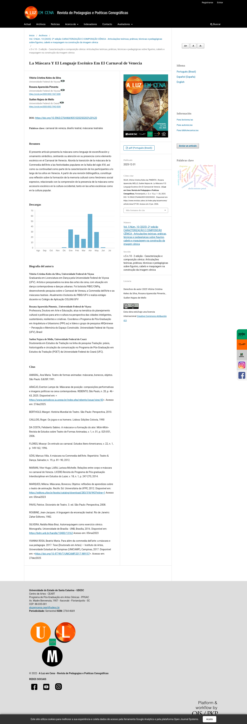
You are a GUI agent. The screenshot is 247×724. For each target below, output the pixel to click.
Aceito (209, 719)
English (180, 82)
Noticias (55, 24)
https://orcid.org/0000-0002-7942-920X (45, 107)
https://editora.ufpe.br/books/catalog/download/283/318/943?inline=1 (67, 492)
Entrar (220, 2)
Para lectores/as (185, 119)
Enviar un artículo (188, 146)
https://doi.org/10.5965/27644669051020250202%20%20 (66, 118)
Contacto (107, 24)
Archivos (40, 24)
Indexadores (90, 24)
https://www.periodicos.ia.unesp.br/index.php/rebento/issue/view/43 (66, 400)
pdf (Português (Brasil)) (140, 148)
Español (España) (186, 76)
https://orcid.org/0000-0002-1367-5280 (45, 94)
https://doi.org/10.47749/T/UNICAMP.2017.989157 (62, 553)
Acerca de (71, 24)
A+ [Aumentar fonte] (185, 46)
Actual (27, 24)
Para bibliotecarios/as (187, 130)
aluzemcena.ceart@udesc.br (44, 607)
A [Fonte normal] (193, 46)
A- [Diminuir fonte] (200, 46)
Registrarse (207, 2)
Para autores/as (185, 125)
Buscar (215, 24)
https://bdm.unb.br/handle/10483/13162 (51, 533)
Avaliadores (124, 24)
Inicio (31, 35)
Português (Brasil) (186, 71)
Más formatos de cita (135, 210)
